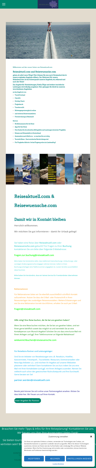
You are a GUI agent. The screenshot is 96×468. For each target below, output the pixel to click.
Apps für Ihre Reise (21, 127)
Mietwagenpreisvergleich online (25, 110)
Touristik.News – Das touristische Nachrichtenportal (31, 139)
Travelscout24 (19, 107)
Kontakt (18, 453)
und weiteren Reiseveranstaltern (25, 114)
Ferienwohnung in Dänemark (24, 117)
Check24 (17, 98)
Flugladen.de (19, 104)
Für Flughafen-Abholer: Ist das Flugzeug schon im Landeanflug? (35, 142)
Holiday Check (19, 101)
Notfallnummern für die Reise (24, 124)
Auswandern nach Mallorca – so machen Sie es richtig (32, 136)
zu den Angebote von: (19, 92)
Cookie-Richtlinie (58, 464)
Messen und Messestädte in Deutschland (28, 133)
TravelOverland (20, 95)
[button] (91, 436)
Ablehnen (55, 458)
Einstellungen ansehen (79, 458)
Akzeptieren (34, 458)
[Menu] (4, 4)
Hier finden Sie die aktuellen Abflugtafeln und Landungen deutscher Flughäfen (40, 130)
